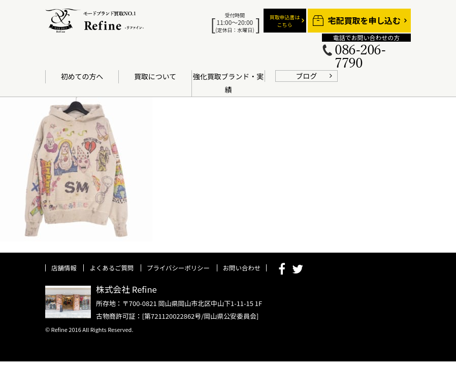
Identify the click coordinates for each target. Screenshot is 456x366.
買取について (155, 76)
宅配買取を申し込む (364, 20)
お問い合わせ (241, 267)
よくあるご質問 (111, 267)
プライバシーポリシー (178, 267)
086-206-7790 (360, 57)
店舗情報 (64, 267)
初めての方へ (82, 76)
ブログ (306, 76)
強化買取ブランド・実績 (228, 83)
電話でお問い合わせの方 (366, 38)
